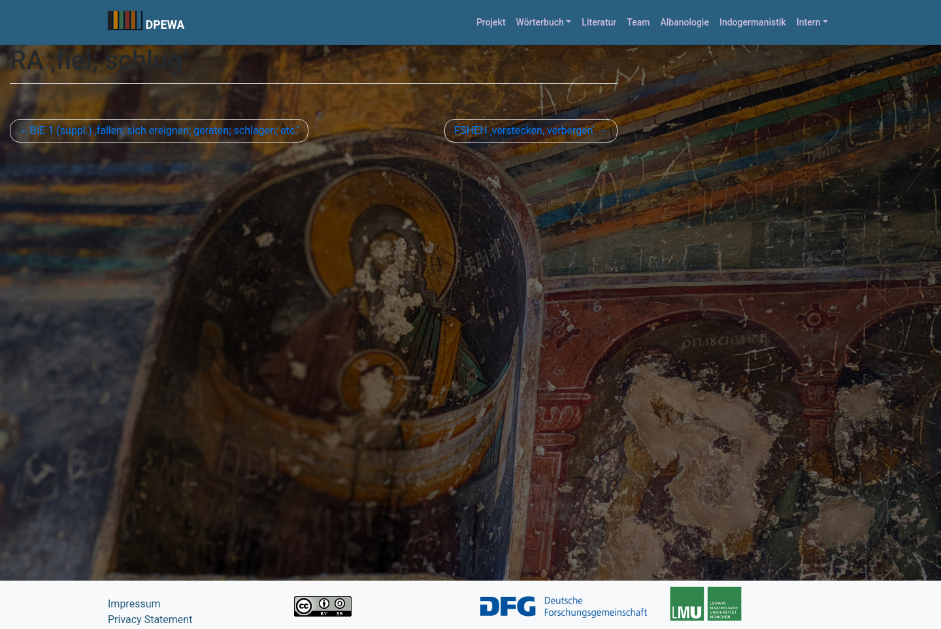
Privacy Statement (150, 619)
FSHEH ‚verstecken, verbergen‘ (524, 130)
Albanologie (684, 22)
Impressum (134, 604)
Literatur (599, 22)
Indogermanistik (752, 22)
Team (638, 22)
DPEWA (165, 24)
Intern (809, 22)
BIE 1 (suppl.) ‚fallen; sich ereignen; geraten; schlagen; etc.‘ (164, 130)
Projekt (491, 22)
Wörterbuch (540, 22)
